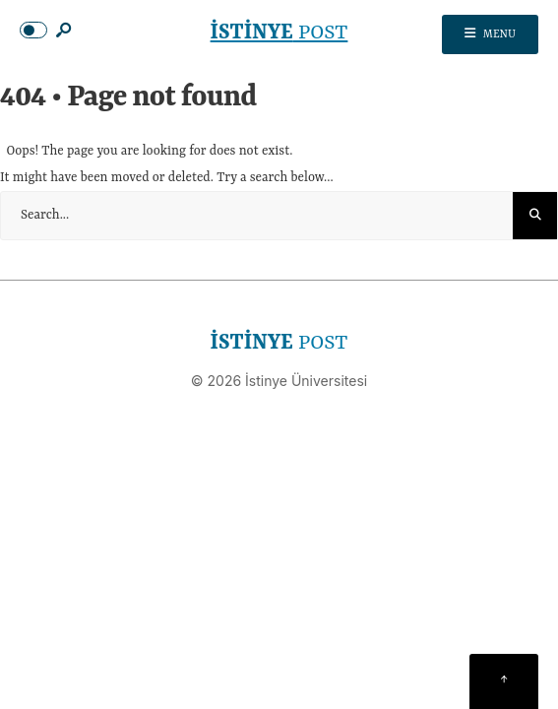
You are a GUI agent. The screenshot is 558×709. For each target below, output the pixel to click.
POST (279, 33)
